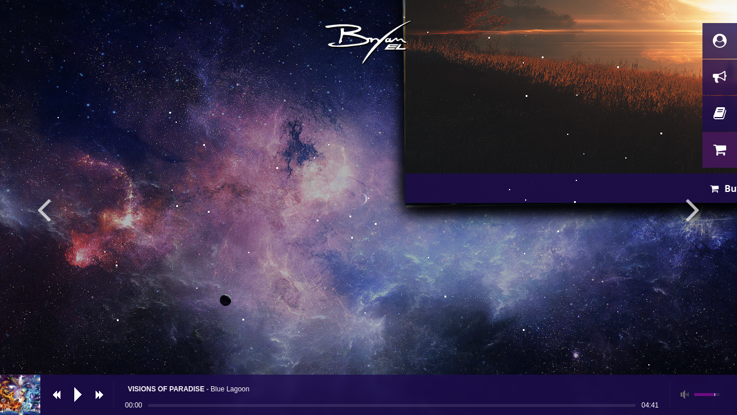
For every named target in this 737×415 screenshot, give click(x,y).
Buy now (376, 319)
